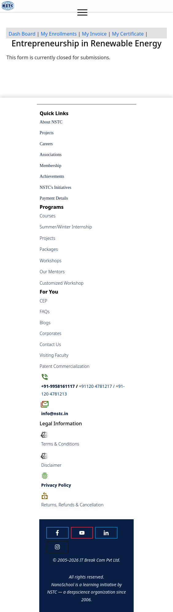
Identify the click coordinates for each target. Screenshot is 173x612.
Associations (51, 154)
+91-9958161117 (58, 386)
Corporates (50, 333)
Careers (46, 144)
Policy (56, 485)
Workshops (50, 260)
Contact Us (50, 344)
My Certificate (128, 33)
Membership (50, 165)
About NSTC (51, 122)
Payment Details (54, 198)
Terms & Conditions (60, 444)
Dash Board (22, 33)
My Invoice (94, 33)
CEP (43, 301)
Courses (48, 216)
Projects (46, 133)
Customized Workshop (61, 283)
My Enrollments (59, 33)
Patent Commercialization (64, 366)
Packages (49, 249)
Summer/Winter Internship (66, 227)
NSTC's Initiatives (55, 187)
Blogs (45, 322)
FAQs (44, 311)
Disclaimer (51, 465)
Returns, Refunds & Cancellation (72, 505)
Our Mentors (52, 272)
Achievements (52, 176)
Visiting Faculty (54, 355)
